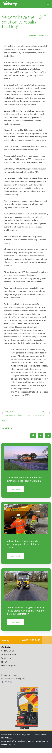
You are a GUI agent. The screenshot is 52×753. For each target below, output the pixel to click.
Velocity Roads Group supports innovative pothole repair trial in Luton (23, 544)
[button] (48, 4)
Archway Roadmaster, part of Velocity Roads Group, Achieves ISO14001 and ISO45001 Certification (26, 610)
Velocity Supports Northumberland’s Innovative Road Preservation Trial (25, 479)
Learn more (15, 489)
